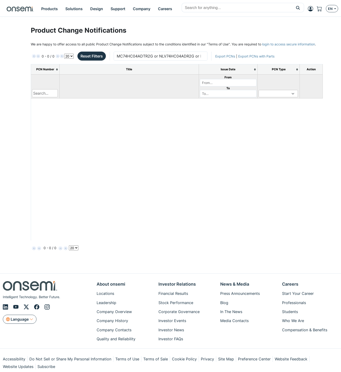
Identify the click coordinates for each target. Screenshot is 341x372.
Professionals (294, 302)
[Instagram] (47, 307)
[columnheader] (45, 69)
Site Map (226, 359)
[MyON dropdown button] (312, 9)
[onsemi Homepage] (20, 8)
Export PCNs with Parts (256, 56)
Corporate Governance (179, 311)
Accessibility (14, 359)
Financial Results (173, 293)
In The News (231, 311)
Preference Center (254, 359)
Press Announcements (240, 293)
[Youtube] (16, 307)
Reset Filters (92, 56)
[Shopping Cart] (321, 9)
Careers (290, 284)
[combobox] (237, 8)
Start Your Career (298, 293)
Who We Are (293, 320)
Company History (112, 320)
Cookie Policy (184, 359)
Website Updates (18, 366)
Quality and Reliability (116, 339)
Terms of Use (127, 359)
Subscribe (46, 366)
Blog (224, 302)
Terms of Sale (155, 359)
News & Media (234, 284)
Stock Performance (175, 302)
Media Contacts (234, 320)
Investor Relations (177, 284)
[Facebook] (37, 307)
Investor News (171, 330)
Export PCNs (225, 56)
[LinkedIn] (6, 307)
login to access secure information (288, 44)
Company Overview (114, 311)
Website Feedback (291, 359)
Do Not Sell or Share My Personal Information (70, 359)
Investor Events (172, 320)
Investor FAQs (170, 339)
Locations (105, 293)
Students (290, 311)
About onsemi (111, 284)
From (228, 77)
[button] (298, 7)
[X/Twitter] (27, 307)
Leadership (106, 302)
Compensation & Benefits (304, 330)
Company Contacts (114, 330)
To (228, 88)
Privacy (207, 359)
